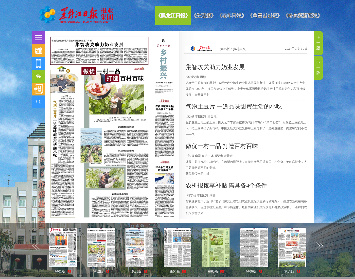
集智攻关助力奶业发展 (215, 67)
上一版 (318, 43)
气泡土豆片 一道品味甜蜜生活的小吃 (234, 106)
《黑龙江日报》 (173, 15)
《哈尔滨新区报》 (302, 15)
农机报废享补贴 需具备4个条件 (226, 185)
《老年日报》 (232, 15)
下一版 (318, 67)
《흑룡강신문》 (265, 15)
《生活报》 (203, 15)
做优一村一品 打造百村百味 (222, 146)
